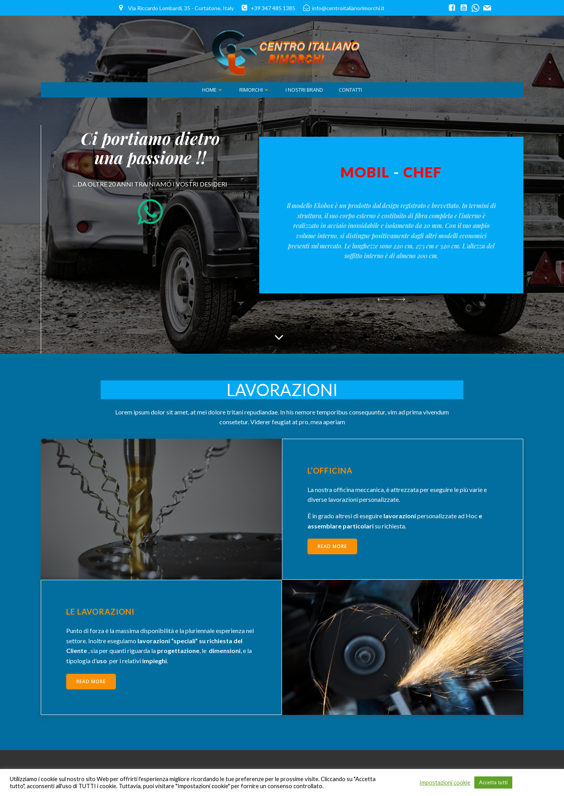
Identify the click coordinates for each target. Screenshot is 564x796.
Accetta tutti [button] (493, 782)
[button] (383, 299)
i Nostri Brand (304, 89)
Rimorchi (254, 89)
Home (213, 89)
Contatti (350, 89)
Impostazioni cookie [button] (444, 782)
